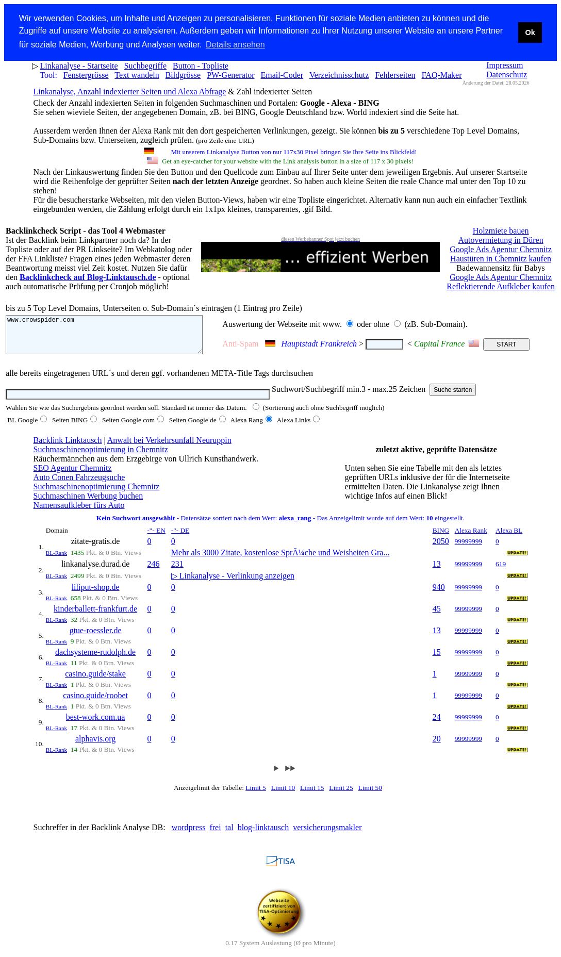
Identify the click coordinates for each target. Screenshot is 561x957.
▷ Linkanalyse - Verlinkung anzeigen (232, 583)
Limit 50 (370, 795)
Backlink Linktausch (68, 447)
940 (439, 594)
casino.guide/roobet (95, 702)
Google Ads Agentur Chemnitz (501, 248)
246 (153, 571)
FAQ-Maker (442, 74)
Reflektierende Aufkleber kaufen (501, 286)
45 (437, 616)
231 (177, 571)
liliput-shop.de (96, 594)
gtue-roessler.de (96, 637)
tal (229, 834)
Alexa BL (509, 537)
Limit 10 (283, 795)
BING (441, 537)
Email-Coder (282, 74)
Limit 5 (255, 795)
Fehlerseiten (395, 74)
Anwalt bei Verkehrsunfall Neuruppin (169, 447)
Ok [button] (530, 32)
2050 (441, 548)
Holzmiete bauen (501, 230)
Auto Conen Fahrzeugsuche (79, 484)
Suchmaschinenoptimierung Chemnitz (97, 493)
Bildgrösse (183, 74)
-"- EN (156, 537)
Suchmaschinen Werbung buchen (88, 503)
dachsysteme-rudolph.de (95, 659)
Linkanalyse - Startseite (79, 65)
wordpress (189, 834)
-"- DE (180, 537)
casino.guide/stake (95, 680)
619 (501, 571)
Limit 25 (341, 795)
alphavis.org (95, 745)
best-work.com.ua (95, 724)
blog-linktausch (263, 834)
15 (437, 659)
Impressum (504, 64)
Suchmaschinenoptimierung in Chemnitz (101, 456)
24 (437, 724)
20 (437, 745)
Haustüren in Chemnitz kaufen (500, 258)
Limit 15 (312, 795)
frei (215, 834)
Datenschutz (506, 74)
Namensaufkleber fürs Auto (79, 512)
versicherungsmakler (327, 834)
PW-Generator (230, 74)
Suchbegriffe (145, 65)
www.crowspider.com (114, 338)
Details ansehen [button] (235, 44)
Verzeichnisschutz (339, 74)
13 (437, 571)
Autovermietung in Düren (500, 239)
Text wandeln (136, 74)
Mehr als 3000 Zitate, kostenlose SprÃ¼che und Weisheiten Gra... (280, 559)
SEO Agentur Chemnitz (73, 475)
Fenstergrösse (86, 74)
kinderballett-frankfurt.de (95, 616)
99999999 (468, 548)
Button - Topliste (200, 65)
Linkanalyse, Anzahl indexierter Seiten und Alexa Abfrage (130, 91)
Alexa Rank (471, 537)
